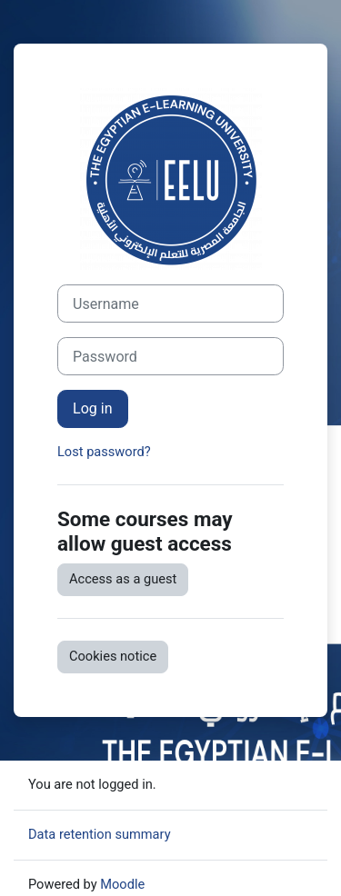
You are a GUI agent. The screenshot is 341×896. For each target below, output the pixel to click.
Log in (93, 408)
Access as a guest (122, 579)
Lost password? (104, 451)
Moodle (122, 884)
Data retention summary (99, 834)
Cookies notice (112, 656)
